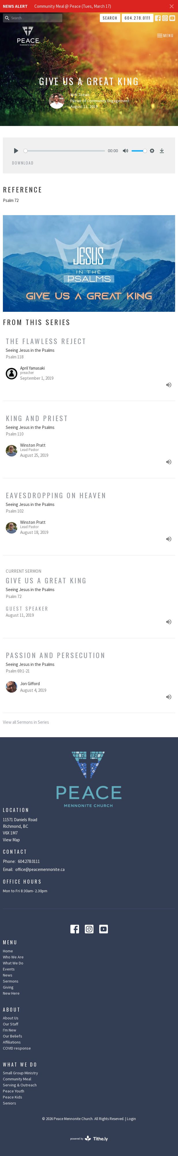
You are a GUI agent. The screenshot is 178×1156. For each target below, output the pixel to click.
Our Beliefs (12, 1036)
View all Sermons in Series (26, 722)
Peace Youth (13, 1091)
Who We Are (13, 957)
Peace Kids (12, 1097)
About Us (10, 1018)
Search (110, 18)
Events (9, 969)
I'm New (9, 1030)
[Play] (16, 150)
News (7, 975)
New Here (11, 993)
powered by (89, 1138)
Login (131, 1118)
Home (8, 951)
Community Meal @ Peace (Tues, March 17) (72, 6)
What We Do (13, 963)
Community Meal (17, 1079)
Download (23, 163)
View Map (11, 839)
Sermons (10, 981)
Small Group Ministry (20, 1072)
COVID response (17, 1048)
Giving (8, 987)
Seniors (9, 1103)
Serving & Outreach (20, 1085)
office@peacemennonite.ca (40, 869)
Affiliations (12, 1042)
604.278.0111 (138, 18)
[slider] (64, 151)
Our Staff (10, 1024)
